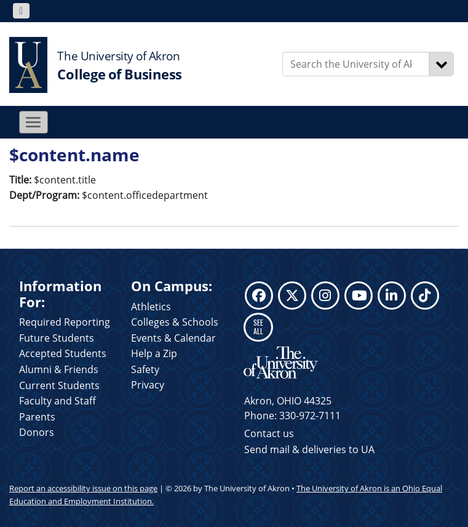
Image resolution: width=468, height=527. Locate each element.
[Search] (441, 64)
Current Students (59, 385)
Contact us (269, 433)
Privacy (147, 385)
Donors (36, 432)
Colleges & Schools (174, 322)
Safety (145, 369)
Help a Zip (154, 353)
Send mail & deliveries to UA (309, 449)
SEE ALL (258, 326)
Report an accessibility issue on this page (83, 488)
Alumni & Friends (58, 369)
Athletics (151, 306)
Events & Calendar (173, 338)
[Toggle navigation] (21, 10)
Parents (37, 417)
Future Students (56, 338)
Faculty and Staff (57, 401)
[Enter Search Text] (355, 64)
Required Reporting (64, 322)
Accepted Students (62, 353)
